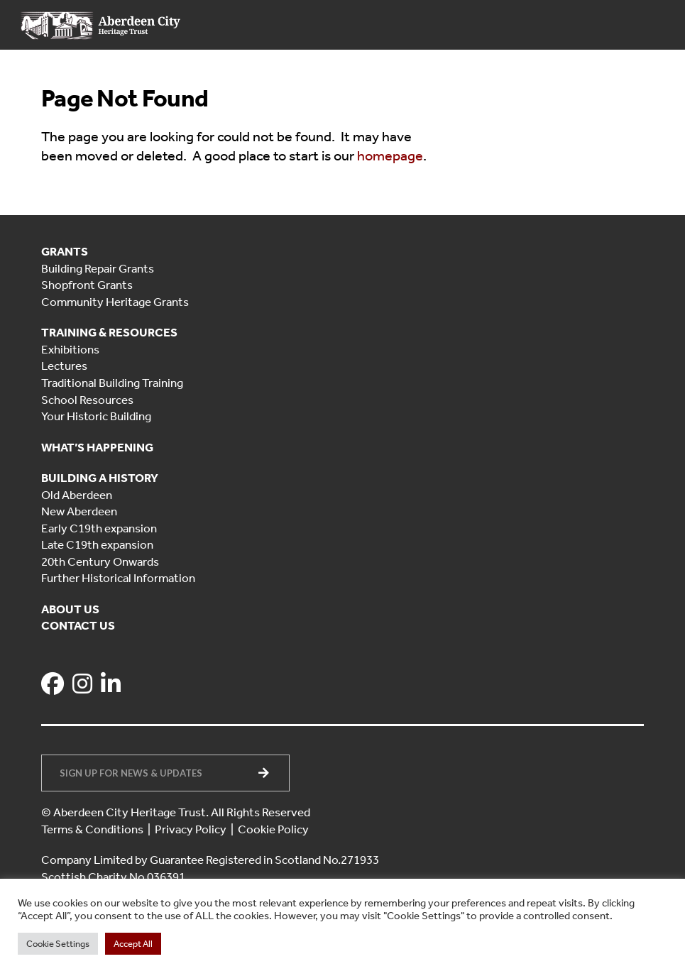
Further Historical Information (118, 578)
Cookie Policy (273, 829)
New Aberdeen (79, 511)
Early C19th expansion (99, 528)
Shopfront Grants (87, 285)
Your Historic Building (96, 416)
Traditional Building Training (112, 382)
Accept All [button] (133, 943)
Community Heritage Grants (115, 302)
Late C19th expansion (97, 544)
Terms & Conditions (92, 829)
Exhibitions (70, 349)
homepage (390, 156)
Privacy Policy (190, 829)
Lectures (64, 365)
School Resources (87, 400)
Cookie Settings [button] (57, 943)
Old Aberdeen (76, 495)
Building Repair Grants (97, 268)
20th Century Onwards (100, 561)
